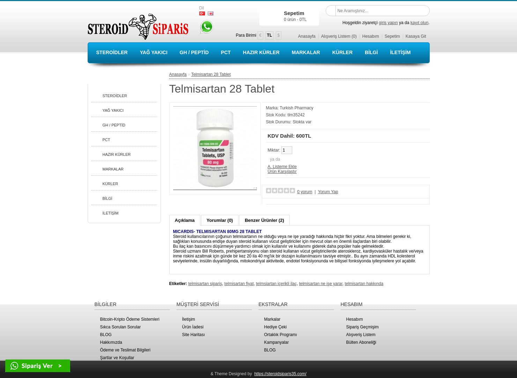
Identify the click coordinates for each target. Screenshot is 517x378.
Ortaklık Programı (280, 334)
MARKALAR (306, 52)
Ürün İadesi (193, 327)
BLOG (106, 334)
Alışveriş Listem (361, 334)
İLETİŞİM (400, 52)
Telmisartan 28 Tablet (211, 74)
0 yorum (304, 191)
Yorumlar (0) (220, 220)
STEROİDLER (112, 52)
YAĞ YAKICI (154, 52)
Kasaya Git (416, 36)
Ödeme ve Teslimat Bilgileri (125, 350)
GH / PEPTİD (194, 52)
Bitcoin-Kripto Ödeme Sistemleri (130, 319)
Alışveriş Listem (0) (339, 36)
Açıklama (185, 220)
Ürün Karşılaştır (282, 171)
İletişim (188, 319)
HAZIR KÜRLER (261, 52)
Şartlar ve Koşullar (117, 357)
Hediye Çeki (275, 327)
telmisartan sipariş (205, 283)
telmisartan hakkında (364, 283)
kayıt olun (419, 22)
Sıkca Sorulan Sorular (120, 327)
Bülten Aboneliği (361, 342)
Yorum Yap (328, 191)
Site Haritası (193, 334)
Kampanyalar (276, 342)
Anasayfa (307, 36)
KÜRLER (342, 52)
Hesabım (370, 36)
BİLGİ (371, 52)
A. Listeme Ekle (282, 166)
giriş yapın (388, 22)
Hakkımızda (111, 342)
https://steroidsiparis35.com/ (280, 373)
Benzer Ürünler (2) (264, 220)
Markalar (272, 319)
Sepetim (392, 36)
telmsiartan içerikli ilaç (276, 283)
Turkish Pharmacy (296, 108)
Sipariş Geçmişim (362, 327)
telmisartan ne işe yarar (320, 283)
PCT (226, 52)
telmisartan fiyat (239, 283)
